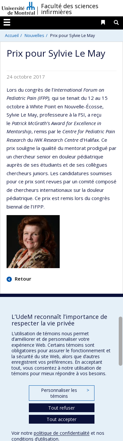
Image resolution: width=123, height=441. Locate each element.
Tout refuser (61, 408)
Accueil (12, 35)
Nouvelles (34, 35)
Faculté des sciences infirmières (69, 9)
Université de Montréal (18, 8)
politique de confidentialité (62, 433)
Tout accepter (61, 419)
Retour (22, 278)
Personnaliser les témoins (65, 393)
